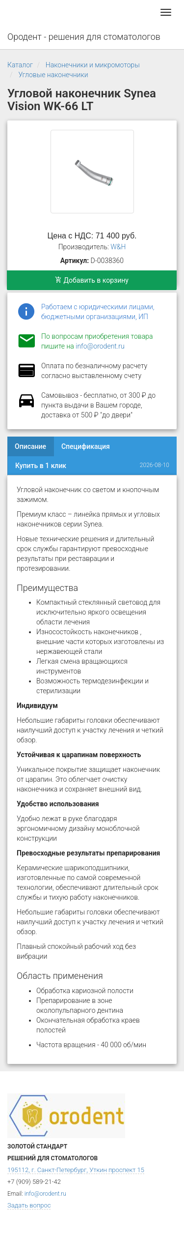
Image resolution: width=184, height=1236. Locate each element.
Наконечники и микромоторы (93, 65)
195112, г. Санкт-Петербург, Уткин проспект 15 (75, 1170)
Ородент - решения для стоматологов (83, 36)
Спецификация (85, 446)
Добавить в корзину (92, 280)
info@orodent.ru (100, 346)
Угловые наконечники (53, 75)
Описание (30, 446)
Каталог (20, 65)
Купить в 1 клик (40, 466)
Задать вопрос (29, 1205)
